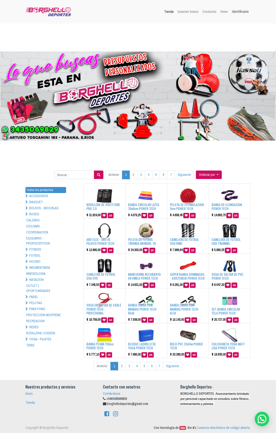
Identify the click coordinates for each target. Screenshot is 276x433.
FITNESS (35, 249)
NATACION (36, 279)
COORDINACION (37, 232)
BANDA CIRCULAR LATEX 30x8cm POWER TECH (143, 206)
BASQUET (36, 202)
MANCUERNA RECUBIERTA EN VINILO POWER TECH (144, 276)
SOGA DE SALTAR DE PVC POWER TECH (227, 276)
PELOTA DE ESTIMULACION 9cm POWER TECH (187, 206)
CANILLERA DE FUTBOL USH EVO (100, 276)
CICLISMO (33, 226)
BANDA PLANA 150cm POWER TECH (100, 346)
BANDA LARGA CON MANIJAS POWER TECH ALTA (184, 309)
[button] (209, 175)
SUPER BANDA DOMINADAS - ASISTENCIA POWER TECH (187, 276)
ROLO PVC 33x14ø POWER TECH (186, 346)
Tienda (30, 402)
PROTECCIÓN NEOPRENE (43, 315)
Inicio (29, 393)
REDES (33, 327)
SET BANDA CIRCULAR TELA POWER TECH (226, 311)
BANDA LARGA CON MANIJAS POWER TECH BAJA (142, 309)
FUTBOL (34, 255)
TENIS (30, 345)
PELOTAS (35, 303)
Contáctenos (111, 393)
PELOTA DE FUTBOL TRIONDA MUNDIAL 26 (142, 241)
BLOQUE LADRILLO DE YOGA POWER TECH (142, 346)
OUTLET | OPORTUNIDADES (38, 288)
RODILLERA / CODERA (40, 333)
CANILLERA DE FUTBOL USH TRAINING (226, 241)
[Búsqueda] (98, 175)
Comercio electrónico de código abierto (223, 428)
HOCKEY (35, 261)
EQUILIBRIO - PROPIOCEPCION (38, 241)
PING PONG (37, 309)
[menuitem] (169, 11)
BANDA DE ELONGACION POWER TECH (227, 206)
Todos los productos (39, 190)
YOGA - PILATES (40, 339)
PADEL (33, 297)
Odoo (182, 428)
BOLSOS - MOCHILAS (44, 208)
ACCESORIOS (38, 196)
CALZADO (33, 220)
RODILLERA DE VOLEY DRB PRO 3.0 (103, 206)
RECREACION (35, 321)
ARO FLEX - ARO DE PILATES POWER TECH (100, 241)
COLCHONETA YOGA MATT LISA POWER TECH (228, 346)
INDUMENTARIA (39, 267)
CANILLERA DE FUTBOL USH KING (184, 241)
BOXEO (34, 214)
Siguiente (184, 174)
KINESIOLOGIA (36, 273)
